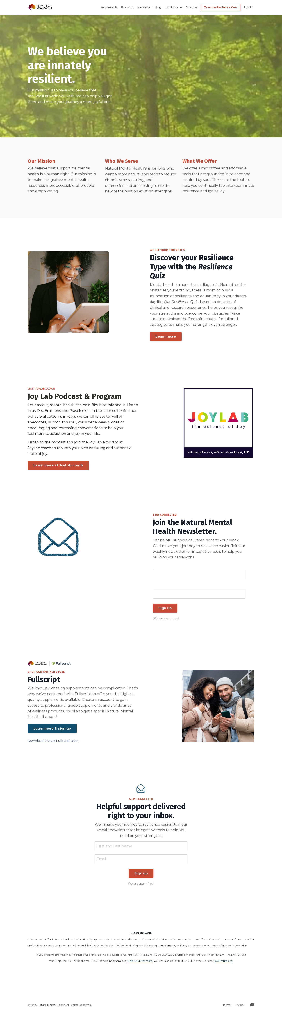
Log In (248, 7)
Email (158, 586)
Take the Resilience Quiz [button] (220, 7)
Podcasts (175, 7)
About (192, 7)
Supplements (110, 7)
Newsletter (145, 7)
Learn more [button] (166, 337)
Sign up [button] (165, 609)
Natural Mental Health (124, 168)
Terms (226, 1006)
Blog (159, 7)
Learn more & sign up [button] (52, 730)
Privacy (239, 1006)
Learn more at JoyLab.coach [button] (58, 466)
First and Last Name (171, 567)
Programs (128, 7)
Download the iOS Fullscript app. (53, 742)
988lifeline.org (223, 962)
